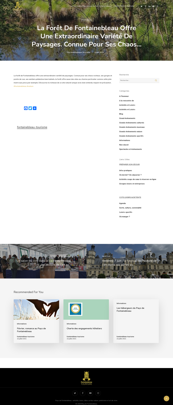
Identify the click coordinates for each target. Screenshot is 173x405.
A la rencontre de (126, 101)
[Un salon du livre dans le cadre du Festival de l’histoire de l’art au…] (43, 261)
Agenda (122, 203)
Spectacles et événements (130, 149)
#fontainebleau (20, 86)
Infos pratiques (125, 170)
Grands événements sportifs (131, 136)
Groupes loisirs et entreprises (132, 184)
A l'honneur (124, 96)
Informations (86, 20)
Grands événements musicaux (132, 127)
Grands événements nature (130, 132)
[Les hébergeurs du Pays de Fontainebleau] (136, 321)
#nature (30, 86)
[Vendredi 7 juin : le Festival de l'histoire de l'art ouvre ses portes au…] (129, 261)
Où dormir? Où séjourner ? (130, 175)
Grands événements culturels (131, 123)
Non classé (124, 145)
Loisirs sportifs (125, 212)
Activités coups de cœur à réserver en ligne (137, 179)
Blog (121, 114)
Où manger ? (124, 217)
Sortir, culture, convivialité (130, 208)
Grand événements (127, 118)
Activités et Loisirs (127, 105)
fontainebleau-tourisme (80, 52)
